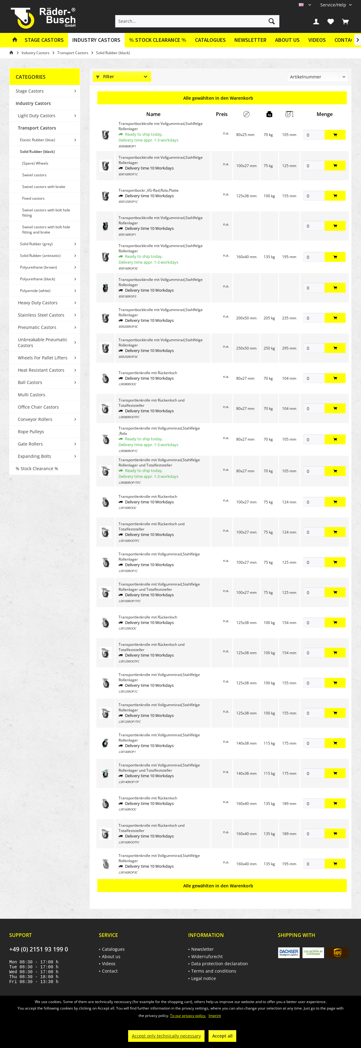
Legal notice (203, 978)
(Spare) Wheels (35, 163)
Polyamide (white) (35, 290)
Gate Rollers (30, 444)
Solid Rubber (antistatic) (40, 255)
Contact (110, 971)
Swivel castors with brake (43, 186)
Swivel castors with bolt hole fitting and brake (46, 229)
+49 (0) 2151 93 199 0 (38, 949)
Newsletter (250, 39)
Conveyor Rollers (35, 419)
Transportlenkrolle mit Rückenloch (148, 372)
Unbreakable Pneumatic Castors (42, 342)
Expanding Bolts (34, 456)
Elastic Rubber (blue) (37, 139)
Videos (317, 39)
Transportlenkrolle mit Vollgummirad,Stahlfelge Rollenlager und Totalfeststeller (159, 462)
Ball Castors (30, 382)
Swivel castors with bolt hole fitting (46, 212)
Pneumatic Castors (37, 327)
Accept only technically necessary (166, 1036)
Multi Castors (31, 395)
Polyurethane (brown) (38, 267)
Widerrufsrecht (207, 956)
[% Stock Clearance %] (158, 40)
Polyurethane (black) (37, 279)
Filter (105, 76)
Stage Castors (30, 91)
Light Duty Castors (36, 115)
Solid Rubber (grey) (36, 243)
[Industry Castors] (96, 40)
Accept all (222, 1036)
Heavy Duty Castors (38, 303)
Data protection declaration (219, 963)
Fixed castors (33, 198)
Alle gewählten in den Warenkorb (218, 98)
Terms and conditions (213, 971)
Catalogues (210, 39)
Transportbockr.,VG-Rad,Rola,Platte (149, 190)
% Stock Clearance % (37, 468)
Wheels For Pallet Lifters (42, 358)
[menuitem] (334, 5)
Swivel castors (34, 175)
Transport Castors (37, 128)
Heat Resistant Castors (41, 370)
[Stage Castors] (44, 40)
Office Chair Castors (38, 407)
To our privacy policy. (188, 1015)
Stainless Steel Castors (41, 315)
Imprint (215, 1015)
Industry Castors (33, 103)
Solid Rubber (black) (37, 151)
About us (287, 39)
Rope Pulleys (31, 431)
